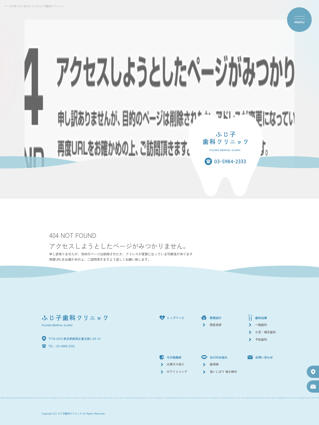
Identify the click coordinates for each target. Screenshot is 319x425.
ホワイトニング (177, 371)
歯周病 (214, 364)
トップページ (175, 318)
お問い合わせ (264, 357)
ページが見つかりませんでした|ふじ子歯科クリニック (34, 6)
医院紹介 (216, 318)
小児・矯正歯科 (265, 332)
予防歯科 (261, 339)
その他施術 (174, 357)
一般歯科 (261, 324)
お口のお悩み (218, 357)
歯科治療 (261, 318)
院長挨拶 (216, 324)
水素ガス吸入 (175, 364)
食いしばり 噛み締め (223, 371)
